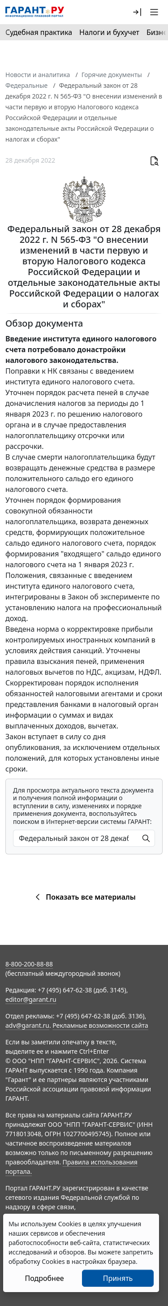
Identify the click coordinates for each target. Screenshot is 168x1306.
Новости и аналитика (37, 74)
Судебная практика (38, 32)
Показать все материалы (84, 897)
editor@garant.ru (30, 999)
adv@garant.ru (27, 1025)
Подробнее (44, 1278)
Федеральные (26, 85)
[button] (137, 12)
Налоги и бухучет (109, 32)
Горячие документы (112, 74)
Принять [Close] (118, 1278)
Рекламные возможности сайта (100, 1025)
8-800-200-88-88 (29, 964)
